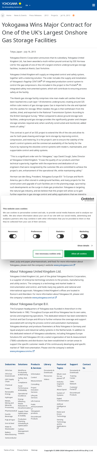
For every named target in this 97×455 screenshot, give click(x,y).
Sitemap (34, 450)
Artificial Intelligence (61, 405)
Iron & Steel (9, 423)
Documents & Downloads (49, 371)
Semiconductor (11, 438)
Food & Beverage (9, 415)
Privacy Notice (22, 450)
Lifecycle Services (34, 396)
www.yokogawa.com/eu (22, 351)
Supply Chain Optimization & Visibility (23, 413)
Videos (46, 379)
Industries (10, 364)
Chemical (8, 385)
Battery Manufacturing (10, 433)
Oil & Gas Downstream (10, 375)
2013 (46, 15)
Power (7, 388)
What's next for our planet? (61, 376)
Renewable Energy (9, 393)
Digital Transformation (63, 399)
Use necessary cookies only (48, 254)
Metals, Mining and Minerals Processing (9, 404)
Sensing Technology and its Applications (61, 422)
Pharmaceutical (11, 411)
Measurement (36, 381)
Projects (54, 15)
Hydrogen (9, 397)
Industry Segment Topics (60, 384)
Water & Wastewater (9, 428)
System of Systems (61, 394)
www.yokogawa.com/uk (44, 297)
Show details (83, 246)
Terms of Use (9, 450)
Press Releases (35, 15)
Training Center (73, 377)
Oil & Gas (8, 370)
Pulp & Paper (10, 420)
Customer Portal (73, 388)
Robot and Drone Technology (61, 414)
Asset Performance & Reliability (23, 388)
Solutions (22, 364)
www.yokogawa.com (64, 265)
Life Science (35, 401)
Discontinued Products (36, 417)
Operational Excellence (22, 394)
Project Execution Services (34, 389)
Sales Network (73, 382)
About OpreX (62, 389)
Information (35, 374)
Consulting (35, 384)
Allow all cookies (79, 254)
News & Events (20, 15)
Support (74, 364)
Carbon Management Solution (23, 431)
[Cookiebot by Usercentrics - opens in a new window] (83, 199)
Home (8, 15)
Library (47, 364)
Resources (48, 376)
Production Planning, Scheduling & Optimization (23, 422)
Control (34, 377)
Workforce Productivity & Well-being (23, 372)
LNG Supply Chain (9, 380)
